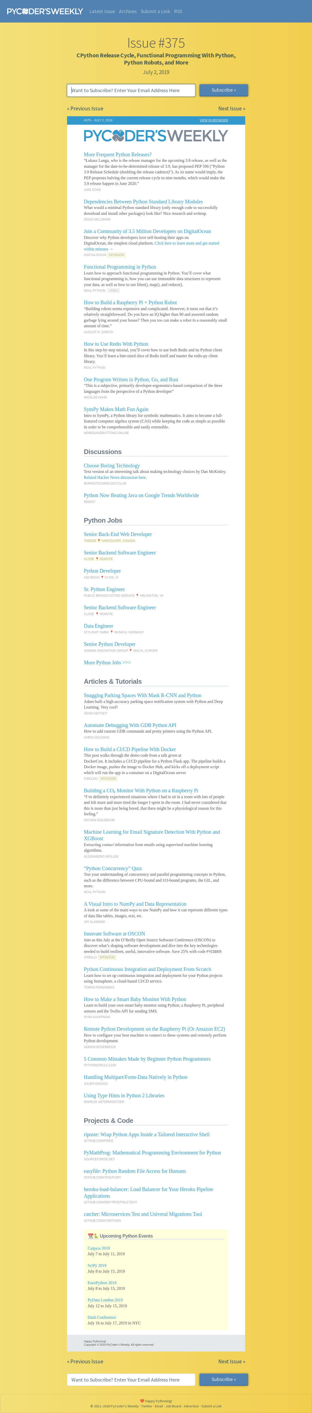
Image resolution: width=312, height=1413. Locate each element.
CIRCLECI (91, 779)
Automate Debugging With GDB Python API (130, 725)
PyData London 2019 (105, 1300)
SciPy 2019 (97, 1265)
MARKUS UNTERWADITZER (104, 1102)
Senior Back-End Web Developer (118, 534)
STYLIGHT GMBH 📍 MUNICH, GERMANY (114, 632)
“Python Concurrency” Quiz (113, 868)
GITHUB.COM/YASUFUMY (102, 1177)
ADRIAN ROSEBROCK (100, 1047)
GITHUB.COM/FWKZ (98, 1141)
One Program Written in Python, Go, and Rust (131, 379)
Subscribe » (224, 90)
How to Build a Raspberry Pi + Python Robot (130, 302)
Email (159, 1406)
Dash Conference (102, 1317)
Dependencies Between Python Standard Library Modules (143, 201)
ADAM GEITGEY (95, 713)
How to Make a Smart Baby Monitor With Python (135, 999)
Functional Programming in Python (120, 267)
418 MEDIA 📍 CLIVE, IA (101, 577)
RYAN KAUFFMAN (97, 1017)
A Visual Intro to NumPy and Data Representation (135, 904)
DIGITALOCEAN (95, 255)
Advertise (191, 1406)
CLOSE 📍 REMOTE (98, 559)
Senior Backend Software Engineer (120, 552)
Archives (128, 11)
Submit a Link (155, 11)
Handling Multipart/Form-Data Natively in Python (135, 1077)
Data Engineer (98, 626)
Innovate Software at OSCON (114, 933)
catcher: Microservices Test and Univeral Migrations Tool (143, 1214)
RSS (178, 11)
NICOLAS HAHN (95, 397)
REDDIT (89, 502)
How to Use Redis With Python (116, 344)
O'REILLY (90, 957)
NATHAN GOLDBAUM (99, 820)
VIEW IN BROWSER (214, 120)
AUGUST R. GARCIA (98, 332)
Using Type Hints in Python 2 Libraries (124, 1095)
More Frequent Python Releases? (118, 154)
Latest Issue (102, 11)
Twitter (146, 1406)
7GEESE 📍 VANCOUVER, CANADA (110, 541)
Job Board (173, 1406)
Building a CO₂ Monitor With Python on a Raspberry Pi (141, 790)
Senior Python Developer (110, 644)
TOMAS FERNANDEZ (99, 987)
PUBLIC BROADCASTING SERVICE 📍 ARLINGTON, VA (124, 595)
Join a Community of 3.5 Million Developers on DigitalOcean (147, 231)
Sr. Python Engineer (104, 589)
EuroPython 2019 (102, 1283)
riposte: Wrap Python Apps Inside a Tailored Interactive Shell (147, 1134)
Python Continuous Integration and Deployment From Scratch (147, 969)
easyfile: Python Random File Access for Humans (135, 1171)
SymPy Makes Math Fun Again (116, 409)
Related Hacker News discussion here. (115, 477)
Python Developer (102, 571)
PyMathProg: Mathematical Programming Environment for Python (152, 1152)
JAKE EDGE (92, 190)
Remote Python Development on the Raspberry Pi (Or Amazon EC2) (154, 1029)
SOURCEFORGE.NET (99, 1159)
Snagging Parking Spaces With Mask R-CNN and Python (142, 695)
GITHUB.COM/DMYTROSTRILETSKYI (110, 1202)
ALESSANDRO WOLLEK (101, 856)
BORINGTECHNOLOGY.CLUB (105, 483)
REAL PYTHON (94, 290)
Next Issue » (231, 108)
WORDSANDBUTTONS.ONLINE (106, 433)
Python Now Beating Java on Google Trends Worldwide (141, 495)
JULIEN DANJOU (96, 1083)
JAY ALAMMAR (94, 922)
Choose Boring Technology (112, 465)
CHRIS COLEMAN (97, 737)
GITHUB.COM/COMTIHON (102, 1220)
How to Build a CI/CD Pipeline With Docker (130, 749)
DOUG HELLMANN (97, 219)
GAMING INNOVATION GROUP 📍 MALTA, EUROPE (121, 650)
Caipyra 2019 (99, 1248)
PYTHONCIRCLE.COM (100, 1065)
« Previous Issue (85, 108)
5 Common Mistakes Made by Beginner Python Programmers (147, 1059)
